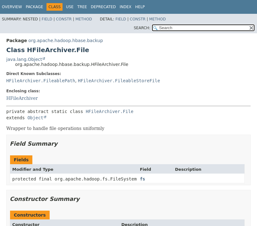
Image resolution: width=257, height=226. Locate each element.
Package (34, 7)
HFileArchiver (22, 98)
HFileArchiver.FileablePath (40, 80)
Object (35, 117)
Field (46, 19)
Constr (64, 19)
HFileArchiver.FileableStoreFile (119, 80)
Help (140, 7)
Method (83, 19)
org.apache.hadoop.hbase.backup (65, 40)
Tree (82, 7)
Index (126, 7)
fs (142, 178)
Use (70, 7)
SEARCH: (142, 28)
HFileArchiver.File (110, 111)
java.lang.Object (24, 59)
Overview (12, 7)
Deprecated (103, 7)
